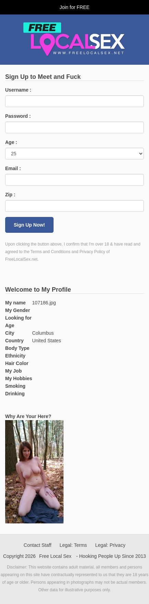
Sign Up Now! (29, 225)
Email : (13, 168)
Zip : (10, 194)
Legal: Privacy (110, 545)
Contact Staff (37, 545)
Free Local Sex (55, 556)
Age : (11, 142)
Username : (18, 90)
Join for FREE (74, 7)
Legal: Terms (73, 545)
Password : (18, 116)
